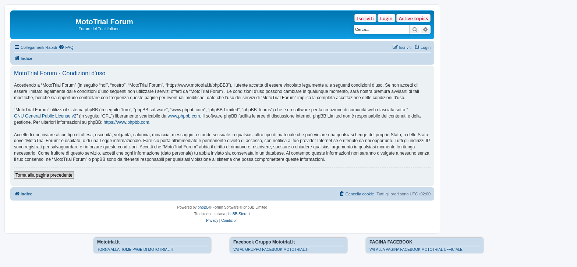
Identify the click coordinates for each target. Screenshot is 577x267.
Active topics (413, 18)
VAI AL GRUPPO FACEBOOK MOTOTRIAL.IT (271, 250)
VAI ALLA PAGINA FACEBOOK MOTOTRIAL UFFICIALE (416, 250)
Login (386, 18)
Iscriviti (365, 18)
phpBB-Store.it (238, 214)
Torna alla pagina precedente (43, 175)
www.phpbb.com (184, 116)
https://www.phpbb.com (126, 122)
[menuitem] (66, 47)
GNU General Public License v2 (45, 116)
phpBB (203, 207)
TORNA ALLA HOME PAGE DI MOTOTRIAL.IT (135, 250)
